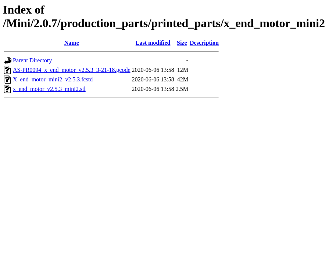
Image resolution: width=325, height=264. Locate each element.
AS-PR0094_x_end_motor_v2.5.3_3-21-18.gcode (72, 70)
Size (182, 43)
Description (204, 43)
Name (71, 43)
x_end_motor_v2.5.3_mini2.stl (49, 89)
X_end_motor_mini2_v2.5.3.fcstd (53, 79)
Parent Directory (32, 60)
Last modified (153, 43)
